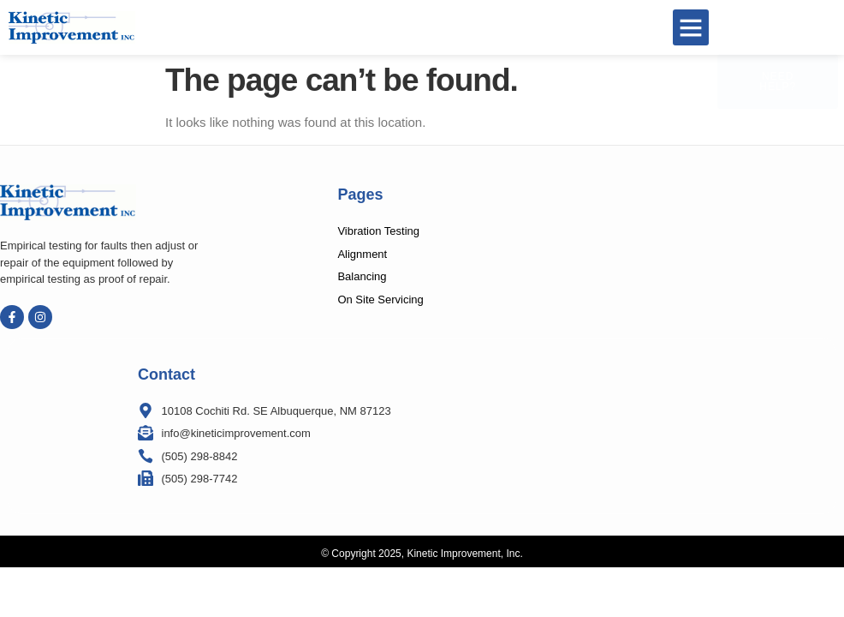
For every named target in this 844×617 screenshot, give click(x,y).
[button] (691, 27)
